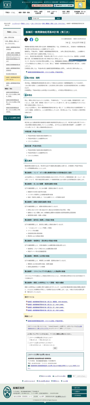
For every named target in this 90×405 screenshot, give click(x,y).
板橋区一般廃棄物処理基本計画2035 (13, 48)
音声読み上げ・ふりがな (67, 2)
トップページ (16, 23)
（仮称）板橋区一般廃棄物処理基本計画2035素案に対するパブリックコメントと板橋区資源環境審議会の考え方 (13, 57)
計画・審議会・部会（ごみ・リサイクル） (53, 23)
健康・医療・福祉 (24, 12)
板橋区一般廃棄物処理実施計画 (13, 84)
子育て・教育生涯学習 (38, 12)
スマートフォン (81, 376)
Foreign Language (38, 2)
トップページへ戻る (59, 376)
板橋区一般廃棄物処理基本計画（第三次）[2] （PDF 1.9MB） (46, 307)
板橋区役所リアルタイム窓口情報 (64, 5)
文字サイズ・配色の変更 (52, 2)
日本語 (71, 60)
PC (74, 376)
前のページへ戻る (46, 376)
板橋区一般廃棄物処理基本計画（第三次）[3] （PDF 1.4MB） (46, 310)
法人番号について (60, 396)
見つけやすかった (36, 345)
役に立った (34, 340)
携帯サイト (56, 381)
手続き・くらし (10, 12)
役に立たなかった (45, 340)
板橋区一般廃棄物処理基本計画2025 (13, 69)
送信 (55, 348)
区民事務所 (77, 395)
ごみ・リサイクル (36, 23)
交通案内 (77, 391)
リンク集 (65, 381)
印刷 (67, 42)
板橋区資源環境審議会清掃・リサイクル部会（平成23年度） (46, 72)
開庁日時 (77, 388)
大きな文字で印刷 (77, 42)
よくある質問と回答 (14, 118)
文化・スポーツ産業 (52, 12)
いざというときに (43, 5)
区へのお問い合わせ (44, 381)
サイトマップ (27, 2)
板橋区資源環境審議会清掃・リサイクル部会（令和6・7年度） (13, 94)
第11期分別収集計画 (11, 74)
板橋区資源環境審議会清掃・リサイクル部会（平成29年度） (13, 102)
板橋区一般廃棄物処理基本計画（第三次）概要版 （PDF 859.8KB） (48, 301)
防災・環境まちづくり (66, 12)
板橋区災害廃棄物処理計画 (13, 64)
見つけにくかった (49, 345)
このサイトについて (29, 381)
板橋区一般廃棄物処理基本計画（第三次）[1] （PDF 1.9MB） (46, 304)
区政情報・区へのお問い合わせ (80, 12)
